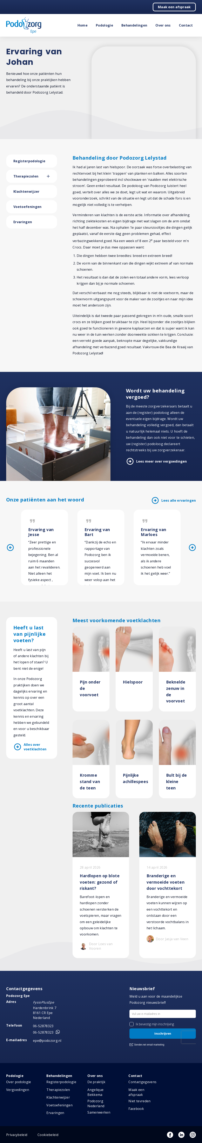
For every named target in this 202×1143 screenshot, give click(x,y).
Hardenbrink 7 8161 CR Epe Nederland (44, 1013)
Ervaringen (22, 222)
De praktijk (96, 1082)
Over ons (163, 25)
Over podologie (18, 1082)
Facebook (136, 1108)
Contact (186, 25)
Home (83, 25)
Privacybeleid (16, 1135)
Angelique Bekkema (95, 1092)
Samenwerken (98, 1112)
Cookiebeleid (48, 1135)
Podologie (104, 25)
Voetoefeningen (27, 206)
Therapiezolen (25, 176)
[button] (52, 176)
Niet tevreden (139, 1101)
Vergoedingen (17, 1089)
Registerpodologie (29, 161)
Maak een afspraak (174, 7)
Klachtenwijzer (26, 191)
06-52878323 (43, 1026)
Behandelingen (134, 25)
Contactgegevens (142, 1082)
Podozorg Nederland (95, 1103)
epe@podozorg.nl (47, 1040)
